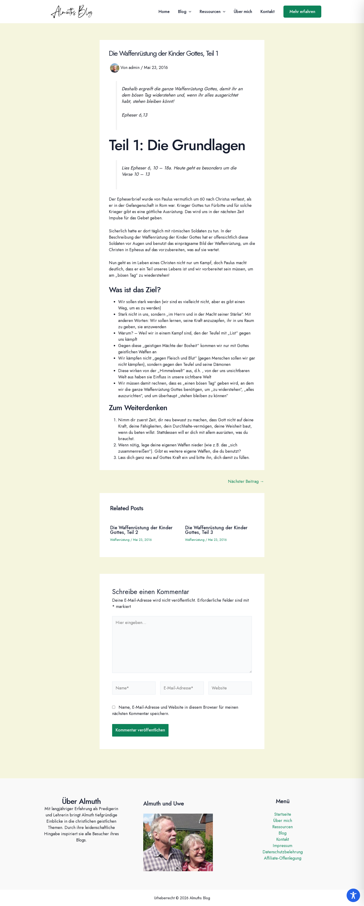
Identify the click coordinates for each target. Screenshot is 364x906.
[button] (188, 11)
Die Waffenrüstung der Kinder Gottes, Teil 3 (216, 530)
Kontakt (267, 12)
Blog (184, 11)
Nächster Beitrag (246, 481)
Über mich (243, 12)
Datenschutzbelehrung (283, 852)
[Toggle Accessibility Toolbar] (353, 895)
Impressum (282, 846)
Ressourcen (212, 11)
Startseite (282, 814)
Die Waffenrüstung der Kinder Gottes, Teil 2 (141, 530)
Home (164, 12)
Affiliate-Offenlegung (282, 858)
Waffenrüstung (120, 539)
